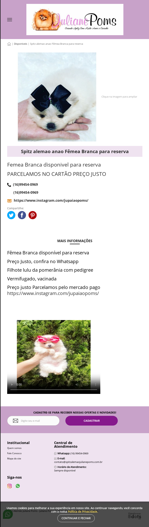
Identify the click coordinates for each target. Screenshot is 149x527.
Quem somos (14, 448)
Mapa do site (14, 458)
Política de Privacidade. (83, 511)
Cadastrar (92, 420)
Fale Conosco (14, 453)
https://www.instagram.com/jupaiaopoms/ (53, 293)
